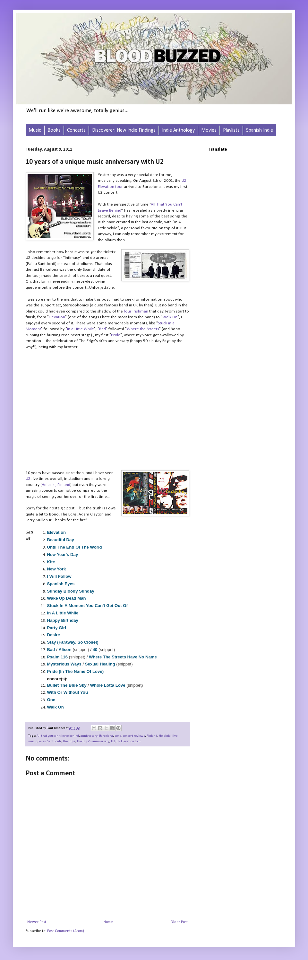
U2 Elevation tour (128, 741)
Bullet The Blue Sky (67, 685)
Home (108, 922)
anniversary (89, 736)
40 (95, 649)
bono (118, 736)
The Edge (69, 741)
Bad (51, 649)
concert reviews (134, 736)
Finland (152, 736)
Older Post (179, 922)
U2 (113, 741)
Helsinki (165, 736)
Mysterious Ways (64, 664)
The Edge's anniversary (93, 741)
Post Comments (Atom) (65, 931)
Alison (64, 649)
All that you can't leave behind (58, 736)
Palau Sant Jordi (49, 741)
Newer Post (36, 922)
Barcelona (106, 736)
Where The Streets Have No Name (123, 657)
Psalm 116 (57, 657)
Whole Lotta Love (107, 685)
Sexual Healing (100, 664)
